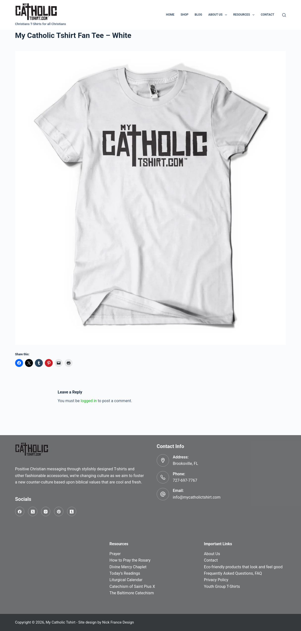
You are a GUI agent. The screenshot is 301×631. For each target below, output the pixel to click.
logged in (89, 400)
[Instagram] (45, 511)
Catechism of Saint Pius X (132, 586)
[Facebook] (20, 511)
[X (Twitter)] (32, 511)
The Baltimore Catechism (131, 593)
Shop (184, 14)
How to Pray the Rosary (129, 560)
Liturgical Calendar (125, 579)
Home (170, 14)
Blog (198, 14)
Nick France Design (118, 622)
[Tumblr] (71, 511)
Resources (244, 15)
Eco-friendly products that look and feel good (243, 567)
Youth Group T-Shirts (222, 586)
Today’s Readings (124, 573)
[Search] (284, 15)
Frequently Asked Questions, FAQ (233, 573)
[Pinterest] (58, 511)
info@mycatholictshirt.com (197, 497)
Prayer (115, 553)
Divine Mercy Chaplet (127, 567)
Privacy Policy (216, 579)
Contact (267, 14)
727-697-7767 (185, 480)
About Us (218, 15)
